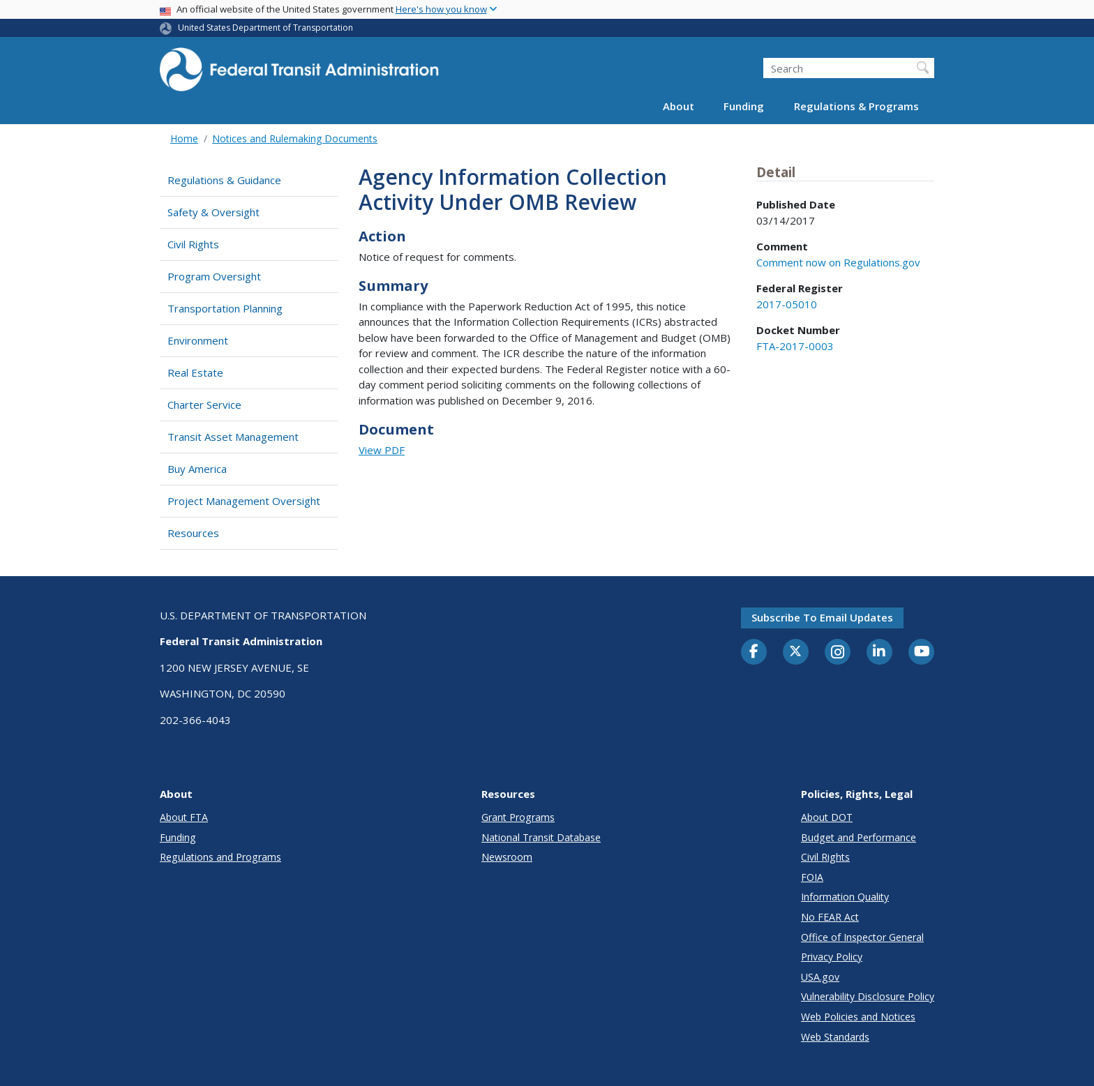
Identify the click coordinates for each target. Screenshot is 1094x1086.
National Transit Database (541, 837)
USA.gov (820, 976)
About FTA (184, 817)
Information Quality (845, 896)
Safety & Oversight (213, 212)
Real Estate (195, 372)
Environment (197, 340)
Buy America (197, 469)
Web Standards (835, 1036)
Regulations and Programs (220, 856)
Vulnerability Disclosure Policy (867, 996)
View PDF (382, 450)
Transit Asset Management (233, 437)
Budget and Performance (858, 837)
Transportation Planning (225, 308)
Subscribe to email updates (822, 617)
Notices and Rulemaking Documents (294, 138)
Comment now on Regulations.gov (838, 262)
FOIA (812, 877)
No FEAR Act (830, 916)
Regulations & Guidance (224, 180)
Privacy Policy (831, 956)
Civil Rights (193, 244)
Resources (193, 533)
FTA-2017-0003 (795, 346)
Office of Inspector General (862, 937)
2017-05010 (786, 304)
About (678, 106)
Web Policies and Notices (858, 1016)
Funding (744, 106)
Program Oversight (214, 276)
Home (184, 138)
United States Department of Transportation (265, 27)
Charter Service (204, 405)
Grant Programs (518, 817)
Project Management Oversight (243, 501)
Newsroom (506, 856)
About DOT (827, 817)
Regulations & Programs (856, 106)
